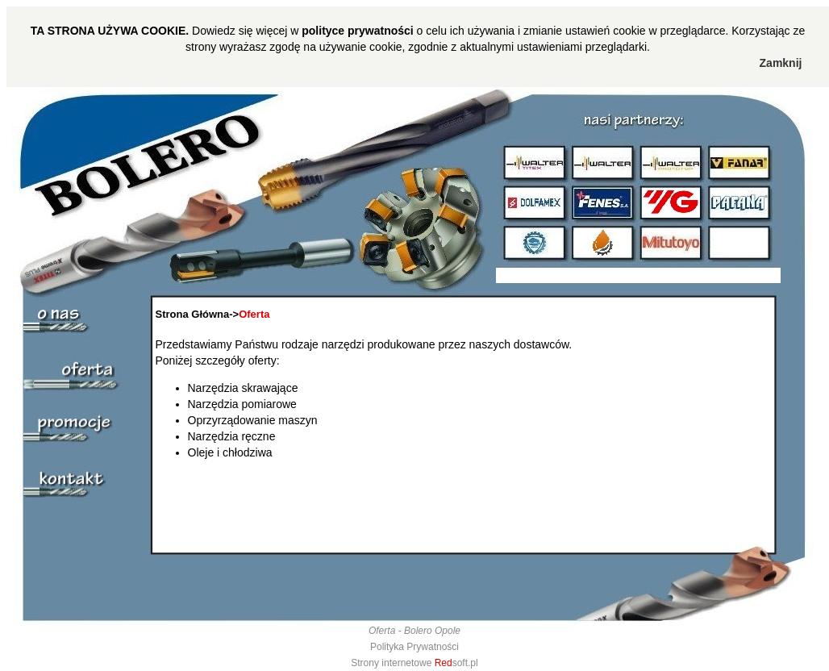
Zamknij (781, 62)
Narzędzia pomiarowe (242, 404)
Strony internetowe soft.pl (414, 663)
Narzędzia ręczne (232, 436)
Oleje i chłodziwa (230, 452)
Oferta (254, 314)
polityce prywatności (357, 30)
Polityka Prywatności (414, 646)
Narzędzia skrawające (243, 387)
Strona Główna (193, 314)
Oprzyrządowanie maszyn (253, 420)
